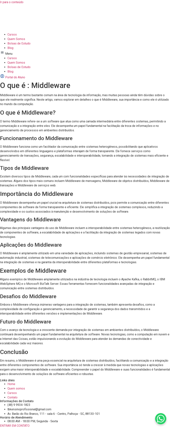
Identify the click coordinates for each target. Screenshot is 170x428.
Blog (10, 48)
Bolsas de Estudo (19, 43)
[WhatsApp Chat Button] (160, 418)
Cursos (12, 34)
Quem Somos (16, 39)
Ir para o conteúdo (11, 2)
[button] (85, 53)
